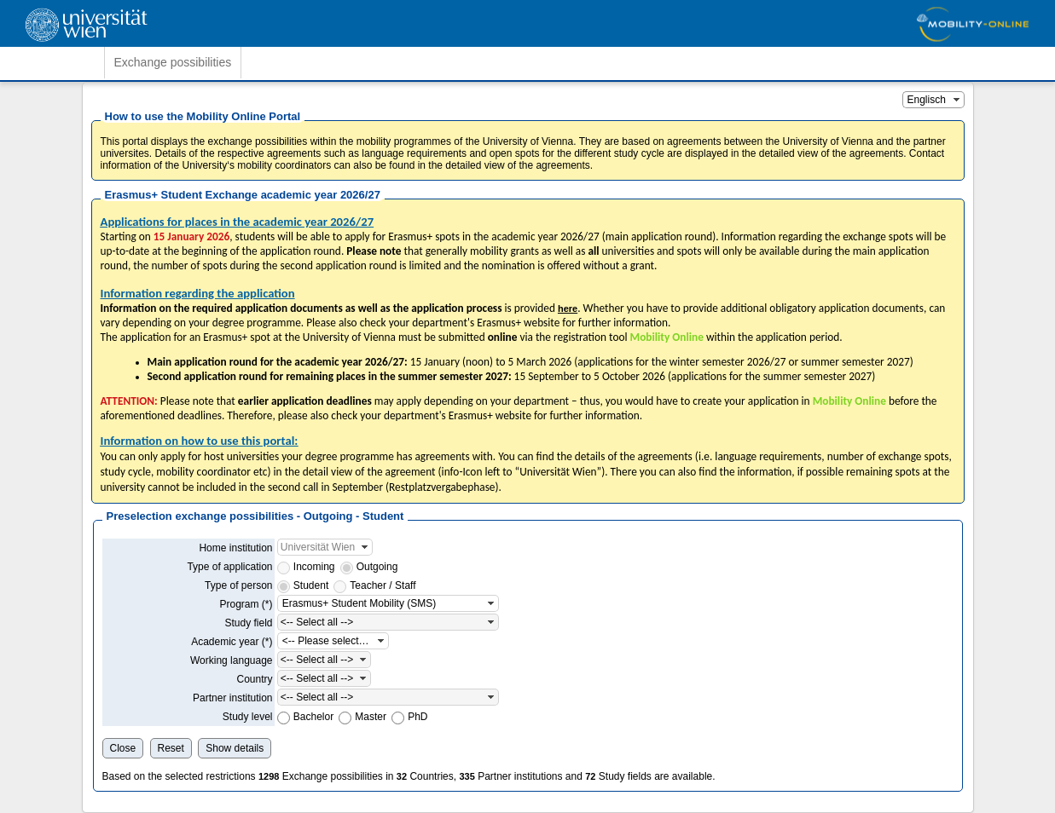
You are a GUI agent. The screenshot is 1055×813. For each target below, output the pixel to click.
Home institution (235, 548)
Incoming (314, 567)
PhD (417, 717)
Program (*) (245, 604)
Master (370, 717)
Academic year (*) (231, 642)
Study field (248, 623)
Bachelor (313, 717)
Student (310, 585)
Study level (248, 717)
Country (254, 679)
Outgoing (377, 567)
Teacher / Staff (382, 585)
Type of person (238, 585)
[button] (957, 99)
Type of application (229, 567)
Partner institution (232, 698)
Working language (231, 660)
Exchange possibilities (173, 62)
